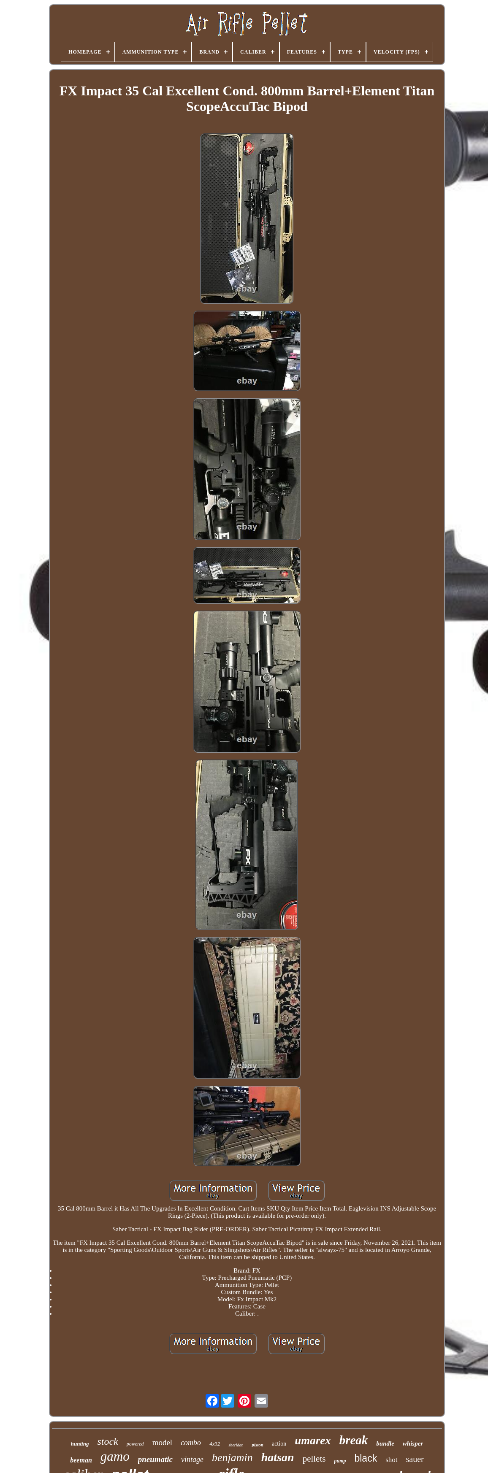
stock (107, 1441)
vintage (192, 1459)
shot (391, 1460)
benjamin (232, 1457)
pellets (314, 1459)
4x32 (214, 1444)
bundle (385, 1443)
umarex (313, 1440)
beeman (81, 1460)
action (279, 1444)
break (353, 1440)
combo (191, 1442)
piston (257, 1444)
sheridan (235, 1445)
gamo (115, 1456)
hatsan (277, 1457)
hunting (80, 1444)
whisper (413, 1443)
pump (340, 1461)
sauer (415, 1459)
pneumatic (155, 1459)
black (365, 1458)
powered (135, 1444)
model (162, 1442)
